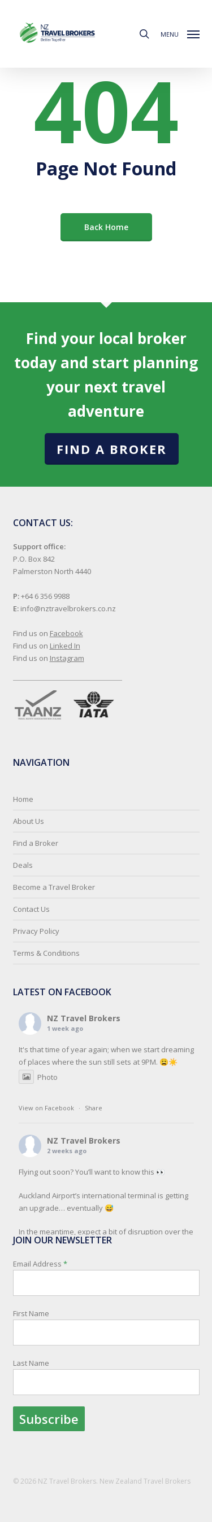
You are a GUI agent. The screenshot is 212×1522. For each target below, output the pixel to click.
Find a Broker (112, 448)
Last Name (31, 1363)
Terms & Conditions (46, 953)
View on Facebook (46, 1108)
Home (23, 799)
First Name (31, 1313)
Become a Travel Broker (54, 887)
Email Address (106, 1345)
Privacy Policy (36, 931)
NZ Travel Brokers (83, 1018)
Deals (23, 865)
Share (93, 1108)
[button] (180, 32)
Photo (38, 1077)
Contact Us (31, 909)
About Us (28, 821)
